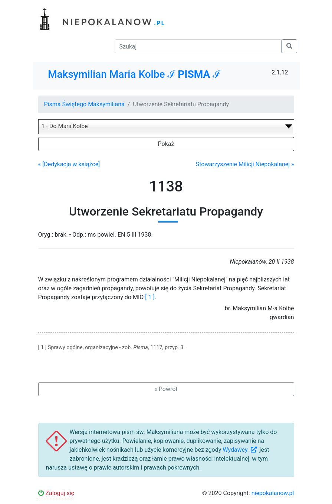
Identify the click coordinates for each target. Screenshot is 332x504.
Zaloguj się (56, 493)
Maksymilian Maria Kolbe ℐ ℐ (134, 74)
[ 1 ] (149, 297)
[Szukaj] (198, 46)
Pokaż (166, 143)
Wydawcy (240, 449)
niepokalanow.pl (273, 493)
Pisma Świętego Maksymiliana (84, 104)
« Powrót (165, 389)
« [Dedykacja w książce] (69, 164)
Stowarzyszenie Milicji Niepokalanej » (245, 164)
